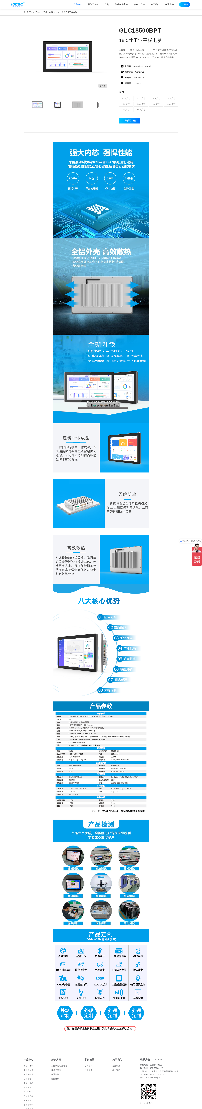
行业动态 (88, 1060)
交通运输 (55, 1064)
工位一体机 (28, 1073)
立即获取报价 (130, 110)
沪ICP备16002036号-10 (150, 1067)
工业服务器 (28, 1064)
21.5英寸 (141, 99)
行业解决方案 (121, 4)
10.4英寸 (141, 87)
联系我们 (169, 4)
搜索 (188, 4)
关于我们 (155, 4)
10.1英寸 (126, 87)
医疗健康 (55, 1068)
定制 (107, 4)
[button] (108, 105)
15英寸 (126, 93)
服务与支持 (139, 4)
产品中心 (77, 4)
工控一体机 (48, 12)
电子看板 (27, 1090)
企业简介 (116, 1055)
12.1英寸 (156, 87)
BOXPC (27, 1081)
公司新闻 (88, 1055)
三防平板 (27, 1068)
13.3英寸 (171, 87)
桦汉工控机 (93, 4)
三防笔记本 (28, 1086)
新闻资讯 (90, 1049)
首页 (29, 12)
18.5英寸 (171, 93)
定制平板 (27, 1077)
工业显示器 (28, 1060)
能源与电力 (56, 1060)
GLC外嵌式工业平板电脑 (66, 12)
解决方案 (56, 1049)
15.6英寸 (141, 93)
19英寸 (126, 99)
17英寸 (156, 93)
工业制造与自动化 (59, 1055)
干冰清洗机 (28, 1094)
